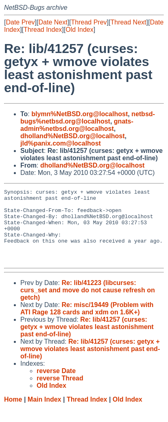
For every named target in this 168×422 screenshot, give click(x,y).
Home (13, 414)
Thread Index (43, 29)
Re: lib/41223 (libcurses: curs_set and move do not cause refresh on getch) (87, 305)
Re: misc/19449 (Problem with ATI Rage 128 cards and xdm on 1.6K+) (86, 323)
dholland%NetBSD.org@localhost (72, 136)
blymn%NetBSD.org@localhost (79, 113)
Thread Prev (89, 22)
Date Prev (20, 22)
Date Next (52, 22)
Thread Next (128, 22)
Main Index (44, 414)
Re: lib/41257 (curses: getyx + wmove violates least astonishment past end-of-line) (87, 341)
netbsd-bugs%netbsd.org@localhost (87, 117)
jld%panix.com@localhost (60, 143)
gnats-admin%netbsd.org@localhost (76, 125)
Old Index (79, 29)
